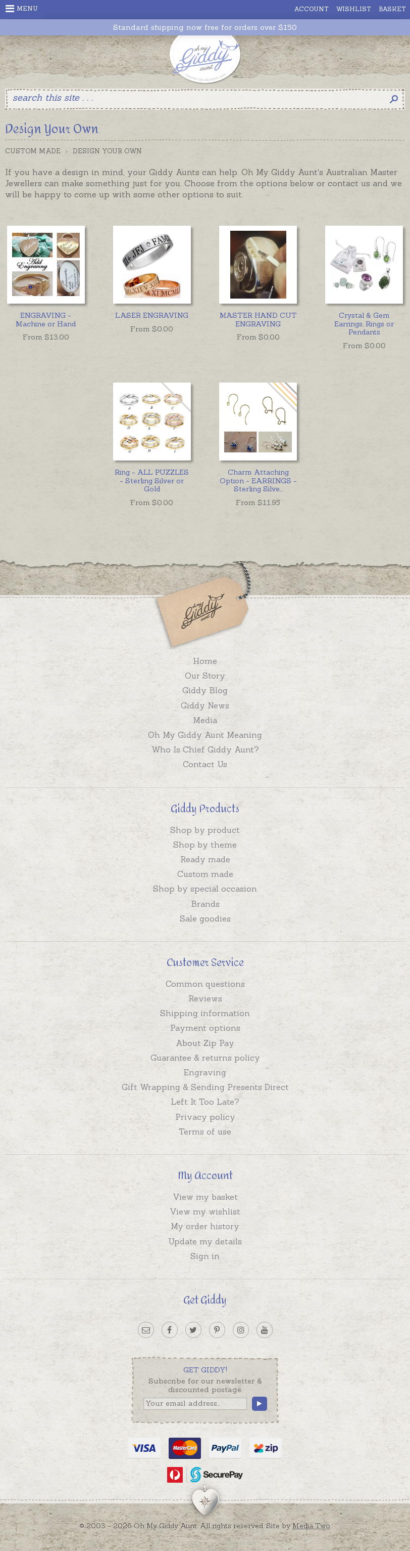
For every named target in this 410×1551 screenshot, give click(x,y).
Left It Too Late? (205, 1102)
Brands (205, 904)
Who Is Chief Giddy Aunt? (205, 749)
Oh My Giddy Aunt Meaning (205, 735)
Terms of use (205, 1131)
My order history (205, 1226)
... (258, 481)
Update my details (205, 1241)
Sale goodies (205, 918)
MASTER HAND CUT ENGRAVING (258, 319)
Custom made (205, 874)
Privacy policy (205, 1117)
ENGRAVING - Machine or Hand (46, 319)
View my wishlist (205, 1211)
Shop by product (205, 830)
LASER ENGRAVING (151, 315)
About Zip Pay (205, 1043)
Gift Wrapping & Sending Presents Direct (205, 1087)
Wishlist (353, 9)
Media (205, 720)
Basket (392, 9)
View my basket (205, 1197)
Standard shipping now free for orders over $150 (205, 27)
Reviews (205, 998)
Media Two (311, 1525)
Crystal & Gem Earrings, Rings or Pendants (364, 324)
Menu (22, 9)
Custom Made (33, 151)
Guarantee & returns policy (205, 1058)
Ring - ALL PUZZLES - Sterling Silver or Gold (152, 481)
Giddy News (205, 705)
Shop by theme (205, 845)
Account (311, 9)
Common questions (205, 984)
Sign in (205, 1256)
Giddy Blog (205, 690)
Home (205, 661)
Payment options (205, 1028)
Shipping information (205, 1013)
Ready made (205, 859)
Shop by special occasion (205, 889)
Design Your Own (107, 151)
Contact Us (205, 764)
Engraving (205, 1072)
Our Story (205, 675)
